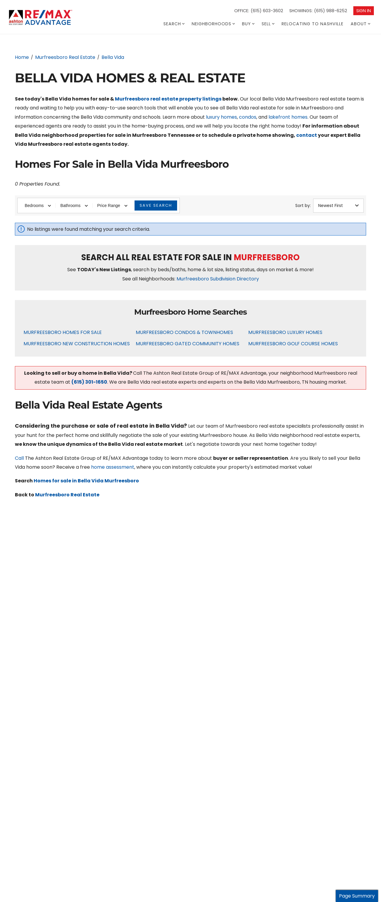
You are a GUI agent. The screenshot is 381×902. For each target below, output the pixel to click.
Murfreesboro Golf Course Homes (293, 343)
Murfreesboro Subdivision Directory (218, 278)
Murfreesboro (267, 257)
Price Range (112, 205)
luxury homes (221, 117)
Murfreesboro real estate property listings (168, 98)
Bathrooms (74, 205)
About (360, 24)
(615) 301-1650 (89, 382)
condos (247, 117)
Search (174, 24)
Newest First (338, 205)
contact (306, 135)
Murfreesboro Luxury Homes (285, 332)
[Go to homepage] (51, 17)
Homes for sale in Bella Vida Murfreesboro (86, 480)
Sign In (363, 11)
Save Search (156, 205)
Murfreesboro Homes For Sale (63, 332)
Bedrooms (38, 205)
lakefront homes (287, 117)
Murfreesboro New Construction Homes (77, 343)
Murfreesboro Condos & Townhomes (184, 332)
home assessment (112, 467)
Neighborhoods (213, 24)
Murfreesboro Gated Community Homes (187, 343)
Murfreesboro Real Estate (67, 494)
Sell (268, 24)
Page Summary (357, 895)
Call (19, 458)
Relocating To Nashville (312, 24)
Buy (248, 24)
